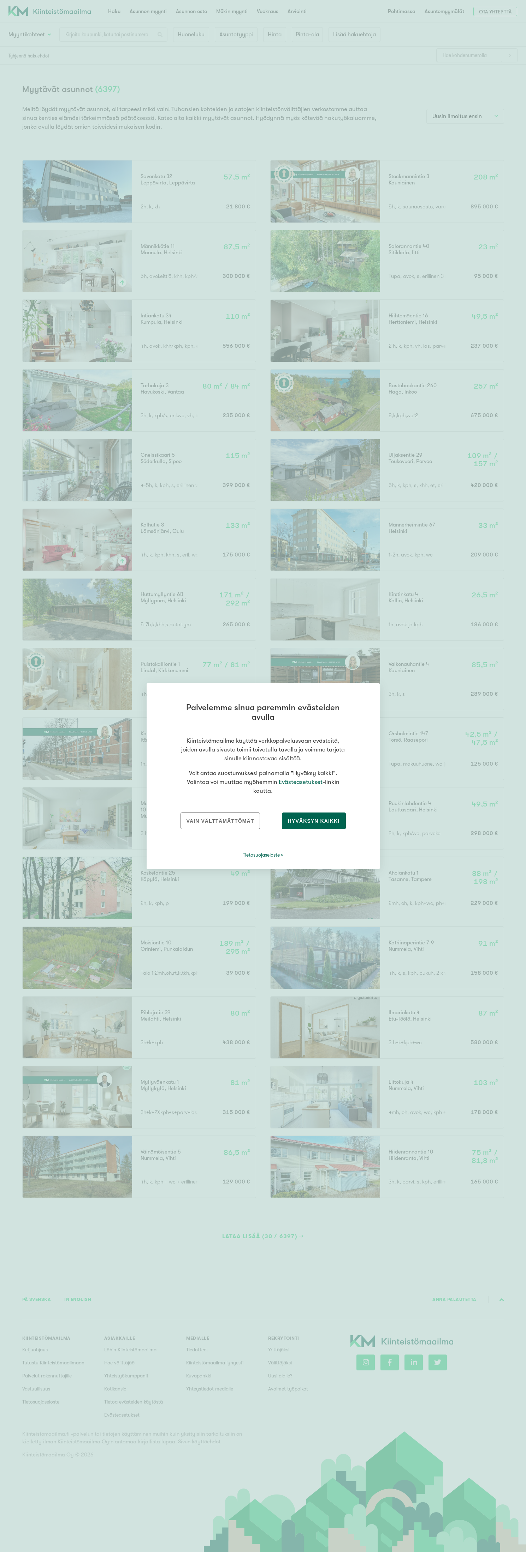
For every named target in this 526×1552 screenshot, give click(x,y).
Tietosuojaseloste (261, 855)
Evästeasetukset (301, 782)
